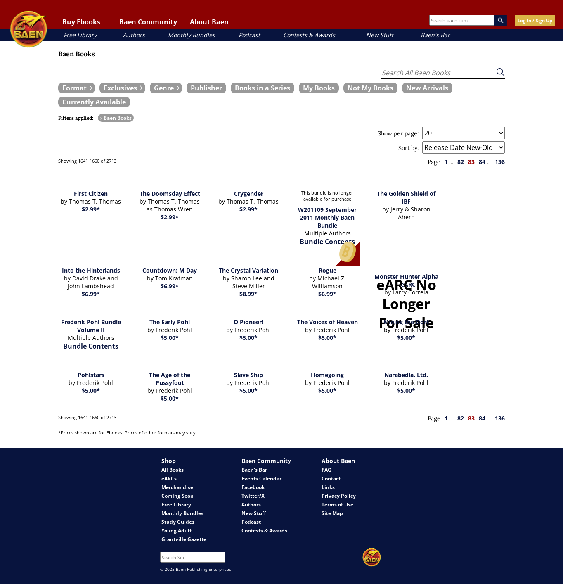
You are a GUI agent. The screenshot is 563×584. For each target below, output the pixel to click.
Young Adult (176, 530)
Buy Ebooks (81, 21)
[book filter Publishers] (206, 88)
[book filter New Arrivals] (427, 88)
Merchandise (177, 487)
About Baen (209, 21)
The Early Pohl (169, 322)
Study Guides (177, 521)
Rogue (327, 270)
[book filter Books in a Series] (262, 88)
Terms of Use (337, 504)
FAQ (327, 469)
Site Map (332, 513)
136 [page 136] (500, 162)
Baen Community (148, 21)
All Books (172, 469)
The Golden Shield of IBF (406, 197)
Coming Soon (177, 495)
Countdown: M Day (169, 270)
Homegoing (327, 375)
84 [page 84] (482, 162)
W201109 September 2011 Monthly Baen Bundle (327, 217)
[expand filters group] (76, 88)
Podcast (249, 35)
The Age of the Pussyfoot (169, 379)
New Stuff (379, 35)
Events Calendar (261, 478)
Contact (331, 478)
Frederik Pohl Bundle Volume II (91, 326)
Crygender (248, 193)
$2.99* (91, 209)
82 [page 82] (460, 162)
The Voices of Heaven (327, 322)
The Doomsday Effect (170, 193)
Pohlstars (91, 375)
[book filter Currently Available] (94, 102)
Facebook (253, 487)
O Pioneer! (248, 322)
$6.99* (91, 294)
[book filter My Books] (319, 88)
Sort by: (408, 148)
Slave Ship (248, 375)
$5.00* (170, 338)
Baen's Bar (435, 35)
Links (328, 487)
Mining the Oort (406, 322)
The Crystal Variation (248, 270)
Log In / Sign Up (535, 20)
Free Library (80, 35)
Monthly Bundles (191, 35)
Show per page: (398, 133)
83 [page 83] (471, 162)
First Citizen (91, 193)
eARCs (169, 478)
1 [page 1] (446, 162)
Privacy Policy (339, 495)
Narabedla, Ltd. (406, 375)
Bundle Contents (327, 241)
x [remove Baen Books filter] (101, 117)
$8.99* (248, 294)
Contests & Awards (309, 35)
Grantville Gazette (183, 539)
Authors (134, 35)
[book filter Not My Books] (370, 88)
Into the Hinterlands (91, 270)
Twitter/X (253, 495)
